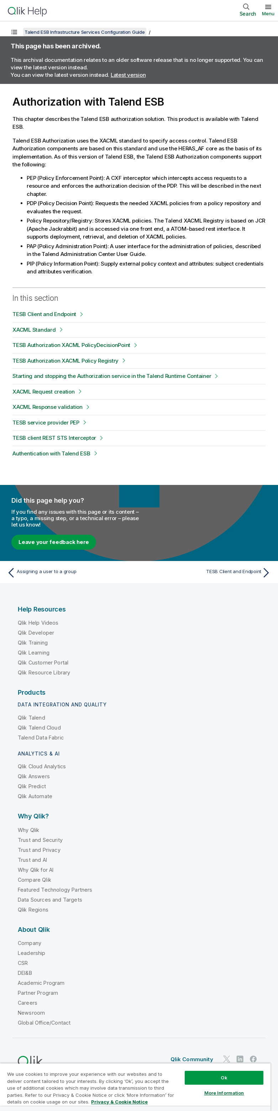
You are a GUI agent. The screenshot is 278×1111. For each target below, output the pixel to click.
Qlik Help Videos (38, 623)
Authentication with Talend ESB (51, 453)
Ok (224, 1077)
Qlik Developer (36, 633)
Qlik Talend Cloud (39, 728)
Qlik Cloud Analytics (42, 766)
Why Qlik (28, 830)
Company (29, 943)
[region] (135, 1087)
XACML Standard (34, 329)
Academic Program (41, 983)
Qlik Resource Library (44, 672)
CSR (23, 963)
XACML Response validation (47, 407)
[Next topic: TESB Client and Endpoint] (207, 572)
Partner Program (38, 993)
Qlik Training (33, 643)
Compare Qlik (34, 880)
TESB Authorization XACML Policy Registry (65, 360)
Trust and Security (40, 840)
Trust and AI (32, 860)
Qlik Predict (32, 786)
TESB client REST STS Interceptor (54, 437)
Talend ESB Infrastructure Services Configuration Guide (85, 32)
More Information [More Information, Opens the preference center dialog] (224, 1093)
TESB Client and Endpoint (44, 314)
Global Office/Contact (44, 1023)
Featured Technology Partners (55, 890)
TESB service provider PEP (45, 422)
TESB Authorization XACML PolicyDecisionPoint (71, 345)
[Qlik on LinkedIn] (240, 1058)
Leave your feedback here (54, 542)
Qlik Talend (31, 718)
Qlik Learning (33, 653)
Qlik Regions (33, 910)
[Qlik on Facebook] (253, 1058)
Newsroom (31, 1013)
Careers (27, 1003)
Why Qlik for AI (35, 870)
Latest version (128, 74)
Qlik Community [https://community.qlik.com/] (192, 1059)
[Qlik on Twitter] (226, 1058)
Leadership (32, 953)
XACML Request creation (43, 391)
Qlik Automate (35, 796)
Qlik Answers (34, 776)
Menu (268, 13)
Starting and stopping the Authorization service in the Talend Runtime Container (111, 376)
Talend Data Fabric (41, 738)
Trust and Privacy (39, 850)
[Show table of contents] (14, 32)
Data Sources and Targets (50, 900)
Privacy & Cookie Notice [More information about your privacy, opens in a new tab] (119, 1102)
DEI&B (25, 973)
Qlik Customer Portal (43, 662)
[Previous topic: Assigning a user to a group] (70, 572)
